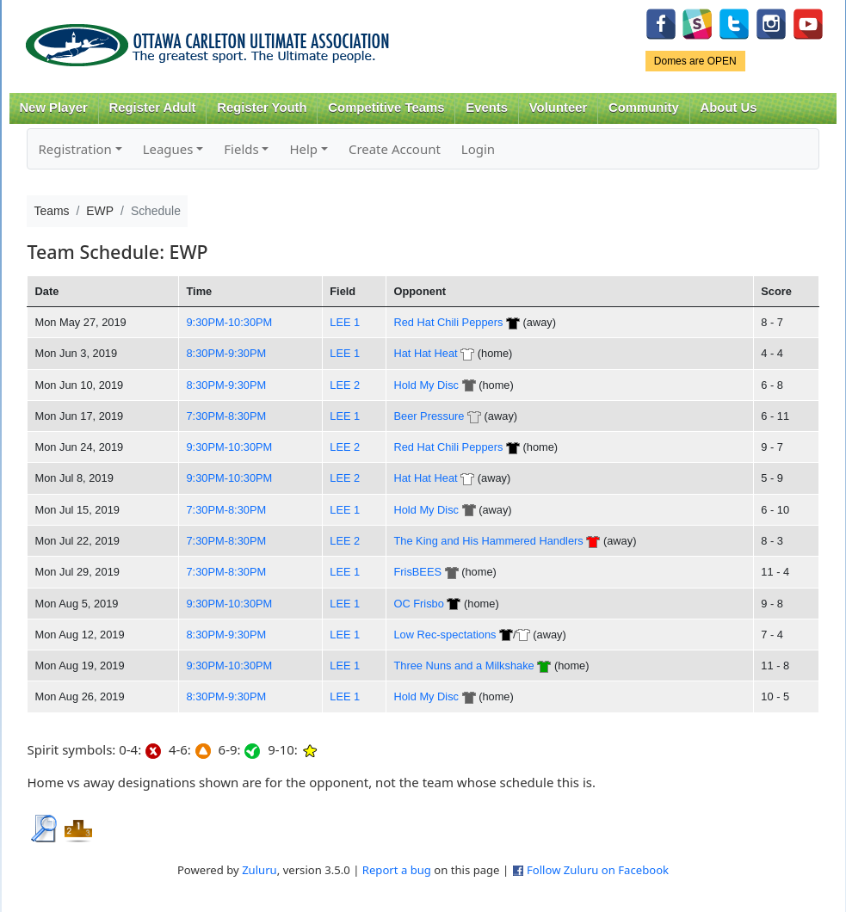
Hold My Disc (426, 385)
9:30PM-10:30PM (229, 322)
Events (487, 107)
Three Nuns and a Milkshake (463, 665)
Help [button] (303, 148)
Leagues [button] (168, 148)
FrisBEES (417, 571)
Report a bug (396, 870)
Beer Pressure (428, 416)
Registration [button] (74, 148)
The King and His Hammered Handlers (488, 540)
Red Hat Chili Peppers (448, 322)
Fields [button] (241, 148)
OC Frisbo (418, 603)
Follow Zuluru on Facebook (598, 870)
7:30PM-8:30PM (226, 416)
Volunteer (558, 107)
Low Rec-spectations (444, 634)
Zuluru (259, 870)
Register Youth (261, 107)
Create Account (395, 148)
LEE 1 (345, 322)
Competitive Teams (386, 107)
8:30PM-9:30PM (226, 353)
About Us (729, 107)
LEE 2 (345, 385)
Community (643, 107)
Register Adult (151, 107)
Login (478, 148)
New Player (53, 107)
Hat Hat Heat (425, 353)
